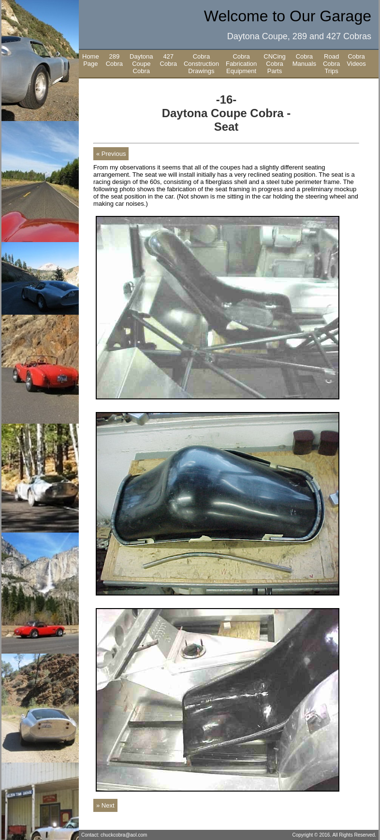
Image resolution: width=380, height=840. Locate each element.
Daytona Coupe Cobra (141, 64)
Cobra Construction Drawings (201, 64)
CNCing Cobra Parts (274, 64)
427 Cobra (168, 60)
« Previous (111, 153)
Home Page (90, 60)
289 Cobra (114, 60)
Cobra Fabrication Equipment (241, 64)
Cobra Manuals (304, 60)
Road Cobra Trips (331, 64)
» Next (105, 805)
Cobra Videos (356, 60)
